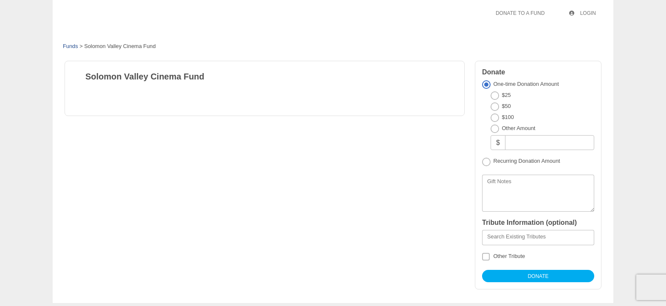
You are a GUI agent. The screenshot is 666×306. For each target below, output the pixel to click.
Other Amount (518, 128)
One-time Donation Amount (526, 84)
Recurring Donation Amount (526, 161)
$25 (506, 95)
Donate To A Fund (520, 13)
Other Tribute (509, 256)
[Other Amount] (549, 142)
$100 (508, 117)
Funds (70, 46)
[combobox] (538, 237)
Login (582, 13)
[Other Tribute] (486, 257)
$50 (506, 106)
